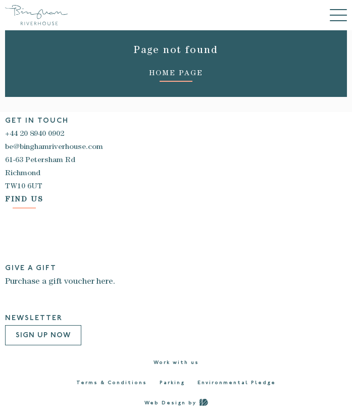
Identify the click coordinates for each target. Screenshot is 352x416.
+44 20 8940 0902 (34, 134)
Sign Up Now (43, 335)
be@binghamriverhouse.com (54, 147)
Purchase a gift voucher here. (60, 282)
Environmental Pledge (236, 383)
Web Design (165, 403)
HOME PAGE (176, 74)
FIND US (24, 200)
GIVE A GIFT (31, 268)
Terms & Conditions (111, 383)
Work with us (176, 363)
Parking (172, 383)
